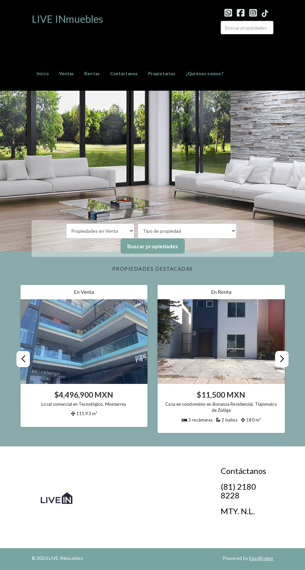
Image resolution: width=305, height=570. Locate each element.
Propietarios (161, 73)
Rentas (92, 73)
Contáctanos (124, 73)
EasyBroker (261, 558)
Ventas (66, 73)
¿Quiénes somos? (204, 73)
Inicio (43, 73)
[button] (282, 359)
